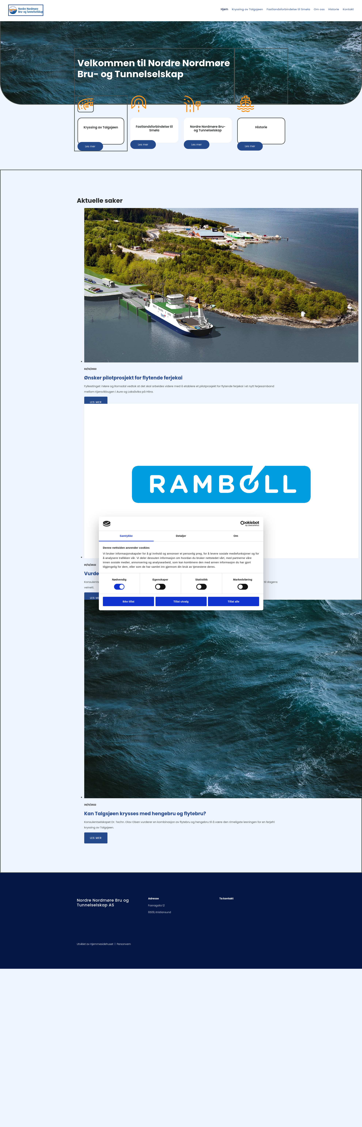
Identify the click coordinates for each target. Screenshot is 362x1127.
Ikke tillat (128, 601)
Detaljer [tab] (181, 535)
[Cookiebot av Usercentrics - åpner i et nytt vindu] (243, 523)
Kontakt (348, 9)
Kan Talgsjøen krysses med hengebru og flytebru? (145, 813)
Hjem (224, 9)
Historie (333, 9)
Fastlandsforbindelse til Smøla (288, 9)
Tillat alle (233, 601)
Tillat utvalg (181, 601)
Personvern (124, 944)
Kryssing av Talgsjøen (247, 9)
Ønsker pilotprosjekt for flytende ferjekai (133, 378)
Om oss (319, 9)
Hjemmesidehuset (101, 944)
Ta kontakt (226, 898)
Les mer (96, 402)
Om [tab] (236, 535)
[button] (90, 146)
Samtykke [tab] (126, 535)
